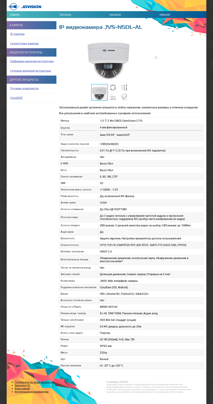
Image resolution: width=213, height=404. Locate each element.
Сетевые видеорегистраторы (30, 70)
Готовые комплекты (24, 88)
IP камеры (17, 34)
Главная (14, 14)
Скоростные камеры (24, 43)
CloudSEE (16, 98)
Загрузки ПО (22, 385)
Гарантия (165, 14)
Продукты (65, 14)
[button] (156, 57)
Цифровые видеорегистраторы (32, 61)
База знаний (22, 388)
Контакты (115, 14)
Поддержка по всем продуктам (34, 382)
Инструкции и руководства (31, 391)
